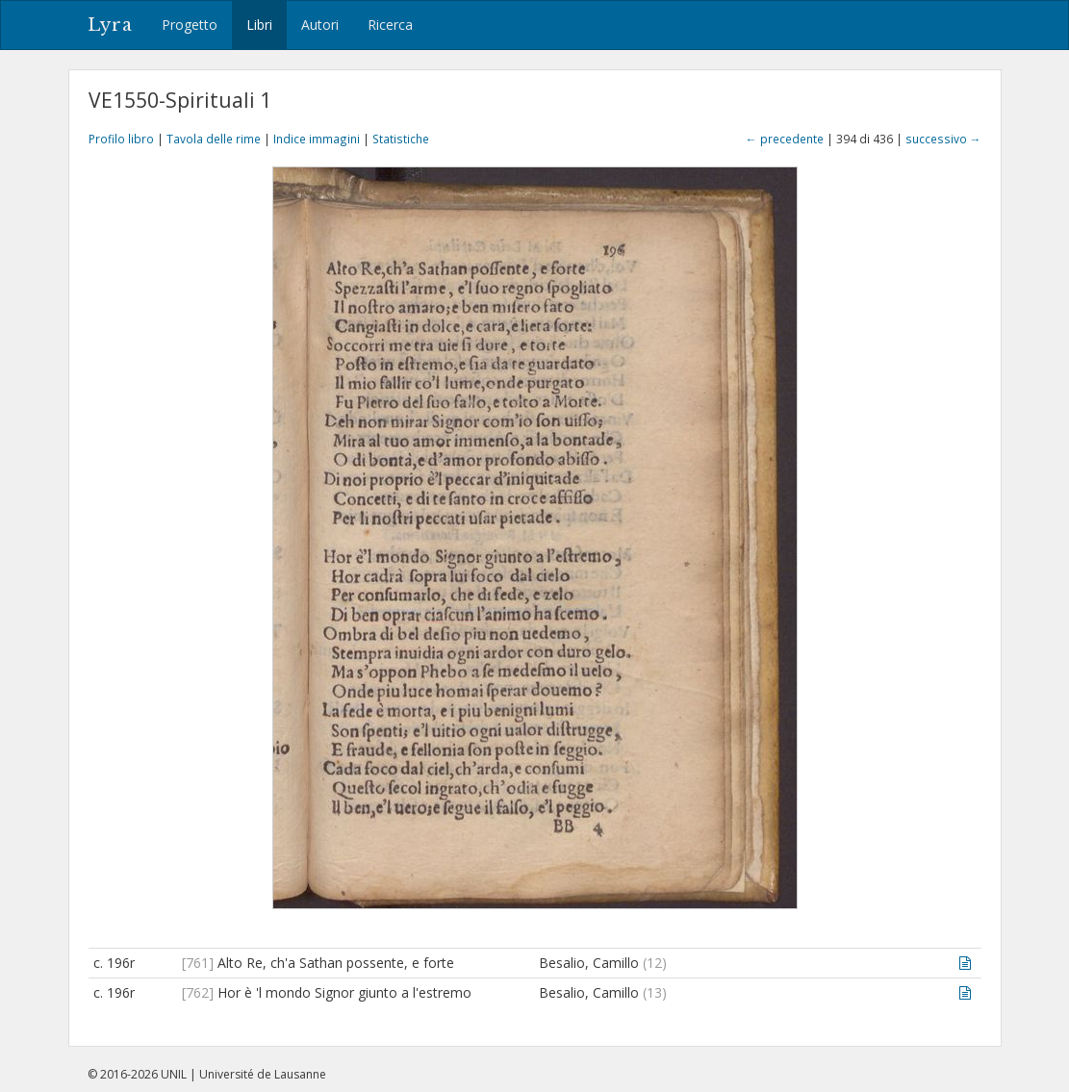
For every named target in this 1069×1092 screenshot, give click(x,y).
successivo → (943, 138)
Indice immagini (316, 138)
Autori (320, 24)
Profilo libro (121, 138)
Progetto (189, 24)
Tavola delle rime (213, 138)
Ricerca (390, 24)
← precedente (785, 138)
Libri (259, 24)
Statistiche (400, 138)
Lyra (110, 25)
